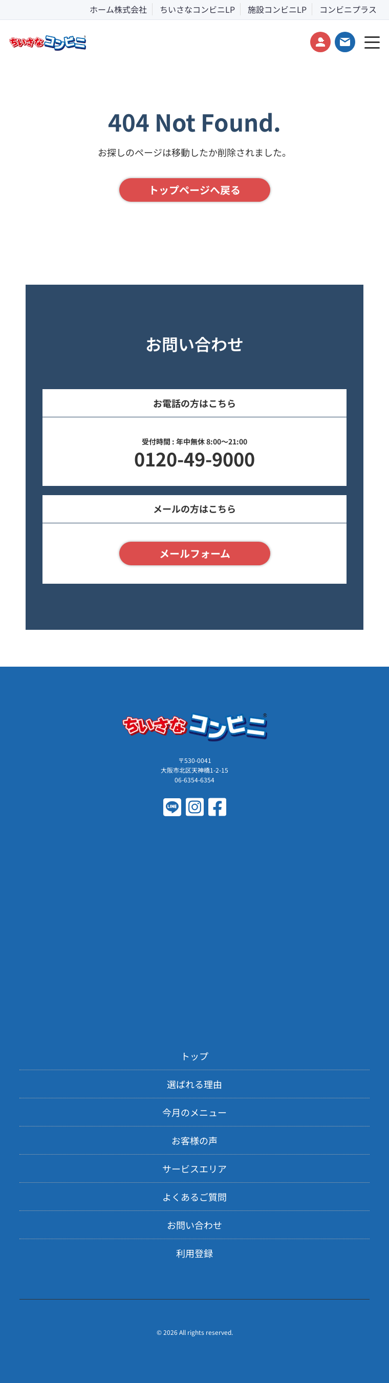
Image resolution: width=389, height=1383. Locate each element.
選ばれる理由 (194, 1084)
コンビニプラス (348, 9)
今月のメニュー (194, 1112)
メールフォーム (194, 553)
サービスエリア (194, 1168)
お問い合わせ (194, 1224)
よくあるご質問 (194, 1196)
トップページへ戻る (194, 189)
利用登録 (194, 1253)
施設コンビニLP (277, 9)
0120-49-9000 (194, 458)
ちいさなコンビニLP (197, 9)
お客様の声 (194, 1140)
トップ (194, 1055)
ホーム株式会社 (118, 9)
